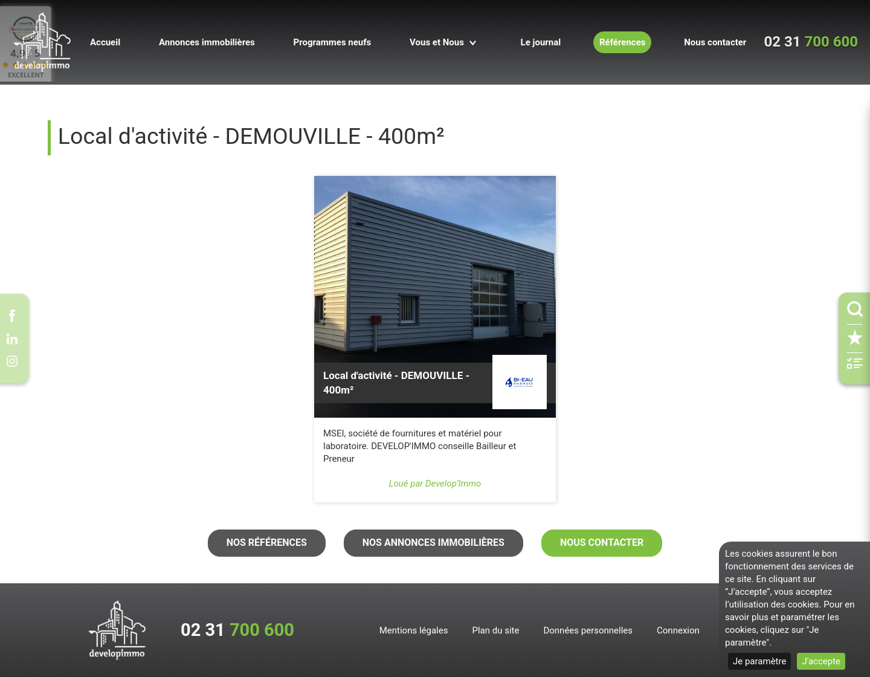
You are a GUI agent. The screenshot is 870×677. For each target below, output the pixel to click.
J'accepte (821, 661)
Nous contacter (601, 542)
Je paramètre (759, 661)
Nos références (267, 542)
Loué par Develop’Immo (435, 483)
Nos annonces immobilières (433, 542)
